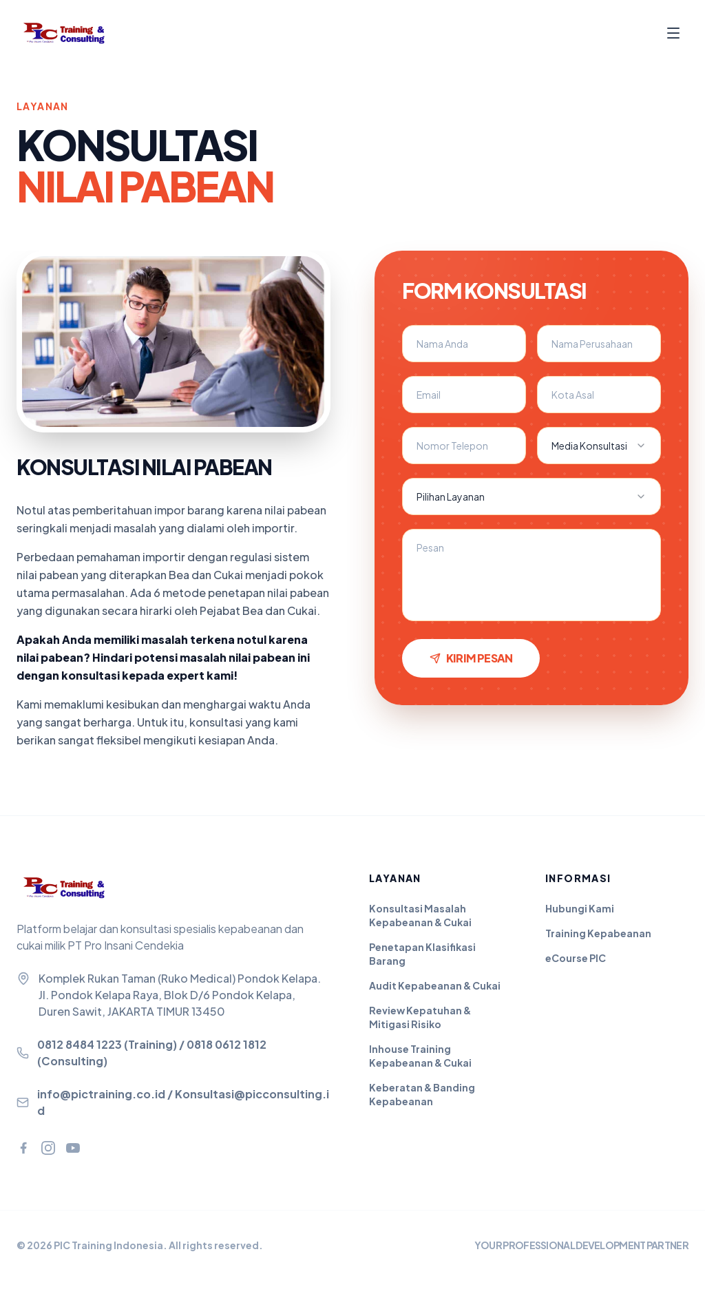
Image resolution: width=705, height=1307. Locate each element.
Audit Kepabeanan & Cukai (435, 985)
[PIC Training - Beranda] (72, 33)
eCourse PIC (575, 958)
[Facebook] (23, 1148)
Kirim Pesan (471, 658)
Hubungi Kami (579, 908)
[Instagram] (48, 1148)
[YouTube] (73, 1148)
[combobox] (599, 445)
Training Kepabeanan (598, 933)
